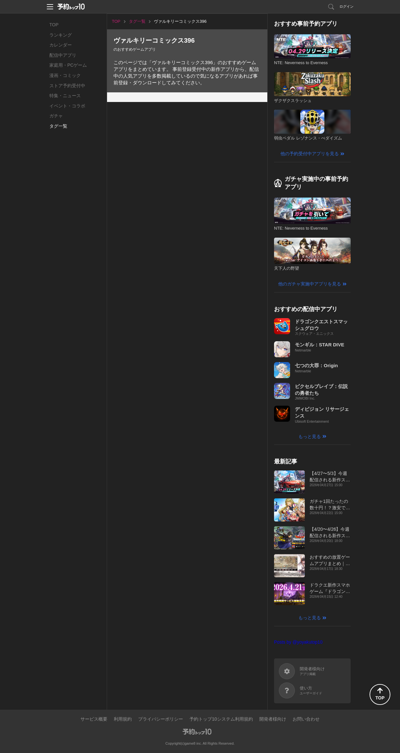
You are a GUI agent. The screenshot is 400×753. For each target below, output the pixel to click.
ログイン (346, 6)
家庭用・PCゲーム (68, 65)
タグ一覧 (58, 126)
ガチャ (56, 115)
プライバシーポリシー (160, 719)
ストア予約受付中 (67, 85)
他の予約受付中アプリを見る (309, 153)
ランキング (60, 35)
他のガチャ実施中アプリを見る (309, 283)
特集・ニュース (65, 95)
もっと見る (309, 436)
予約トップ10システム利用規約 (221, 719)
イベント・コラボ (67, 105)
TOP (54, 24)
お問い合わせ (306, 719)
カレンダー (60, 44)
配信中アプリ (62, 55)
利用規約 (123, 719)
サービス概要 (93, 719)
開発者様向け (272, 719)
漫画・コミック (65, 75)
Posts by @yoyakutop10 (298, 642)
